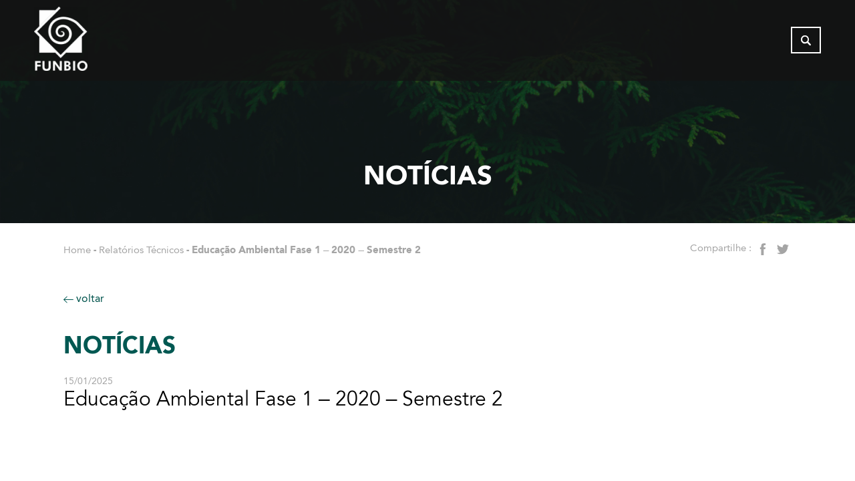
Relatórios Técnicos (141, 250)
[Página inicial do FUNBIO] (97, 43)
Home (77, 250)
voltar (83, 298)
